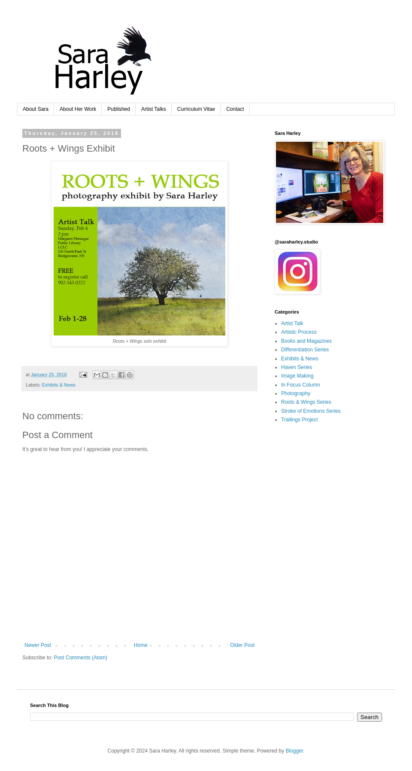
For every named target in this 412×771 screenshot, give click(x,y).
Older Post (242, 645)
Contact (235, 109)
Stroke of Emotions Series (311, 411)
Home (141, 645)
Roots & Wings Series (306, 402)
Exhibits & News (59, 384)
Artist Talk (292, 323)
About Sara (35, 109)
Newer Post (37, 645)
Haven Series (296, 367)
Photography (295, 393)
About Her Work (78, 109)
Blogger (294, 751)
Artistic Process (299, 332)
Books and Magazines (306, 341)
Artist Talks (153, 109)
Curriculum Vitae (196, 109)
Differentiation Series (305, 350)
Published (118, 109)
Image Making (297, 376)
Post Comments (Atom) (80, 658)
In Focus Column (300, 385)
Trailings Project (299, 420)
